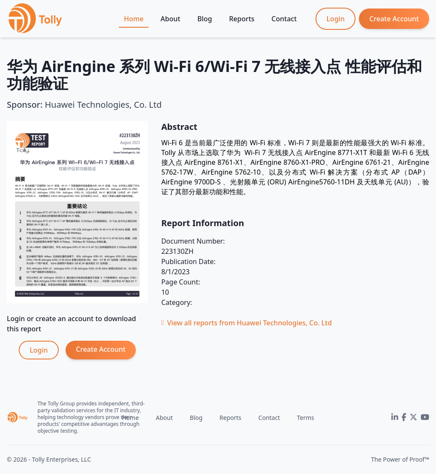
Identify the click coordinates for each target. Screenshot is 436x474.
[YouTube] (425, 417)
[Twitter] (413, 417)
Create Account (394, 18)
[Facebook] (404, 417)
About (170, 18)
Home (133, 18)
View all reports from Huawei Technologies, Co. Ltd (246, 322)
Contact (284, 18)
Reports (242, 18)
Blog (204, 18)
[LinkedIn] (394, 417)
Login (336, 18)
